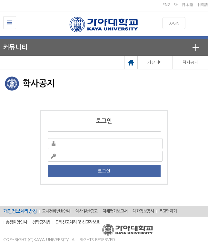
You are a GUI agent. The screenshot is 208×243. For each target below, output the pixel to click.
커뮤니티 (15, 47)
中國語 (202, 5)
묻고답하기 (168, 211)
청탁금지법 (41, 222)
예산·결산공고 (86, 211)
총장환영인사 (16, 222)
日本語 (187, 5)
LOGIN (173, 23)
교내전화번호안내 (56, 211)
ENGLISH (170, 5)
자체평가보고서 (115, 211)
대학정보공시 (143, 211)
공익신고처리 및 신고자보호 (77, 222)
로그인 (104, 170)
